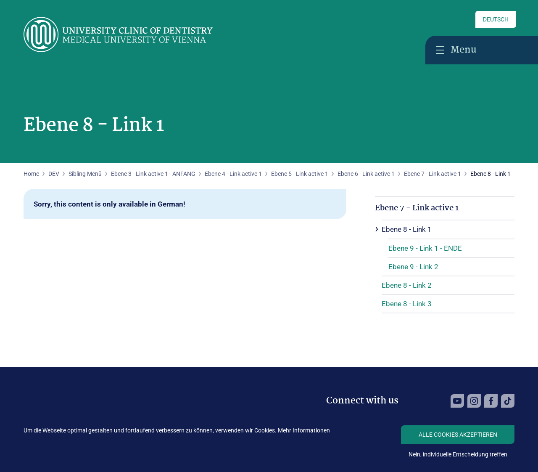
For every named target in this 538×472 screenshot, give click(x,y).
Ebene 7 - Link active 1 (432, 173)
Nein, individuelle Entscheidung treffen (458, 454)
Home (31, 173)
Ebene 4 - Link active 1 (233, 173)
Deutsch (496, 19)
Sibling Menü (85, 173)
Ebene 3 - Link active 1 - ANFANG (153, 173)
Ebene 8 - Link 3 (407, 304)
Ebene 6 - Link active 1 (366, 173)
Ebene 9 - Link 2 (413, 267)
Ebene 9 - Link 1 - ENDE (425, 248)
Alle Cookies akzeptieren (458, 434)
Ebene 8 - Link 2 (407, 285)
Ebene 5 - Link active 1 (299, 173)
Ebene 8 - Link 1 (407, 229)
